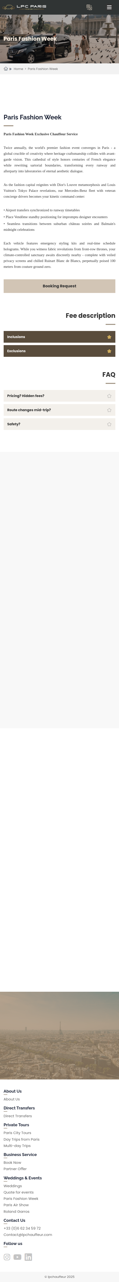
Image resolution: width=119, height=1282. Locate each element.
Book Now (12, 1162)
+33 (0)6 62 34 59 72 (22, 1228)
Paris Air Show (16, 1204)
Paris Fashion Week (43, 69)
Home (18, 69)
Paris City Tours (17, 1132)
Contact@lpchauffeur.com (28, 1234)
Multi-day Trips (17, 1145)
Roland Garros (17, 1211)
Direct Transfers (18, 1115)
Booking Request (59, 286)
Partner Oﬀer (15, 1168)
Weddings (13, 1185)
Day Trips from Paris (22, 1139)
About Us (12, 1099)
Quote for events (19, 1192)
